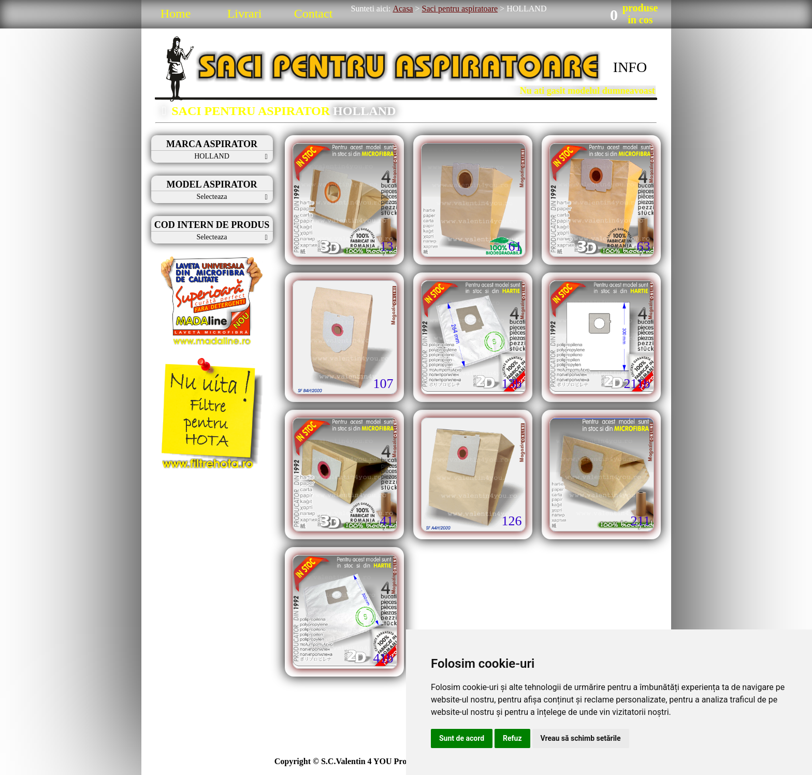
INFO (630, 67)
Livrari (244, 13)
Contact (313, 13)
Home (176, 13)
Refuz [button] (512, 738)
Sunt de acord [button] (461, 738)
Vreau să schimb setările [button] (581, 738)
